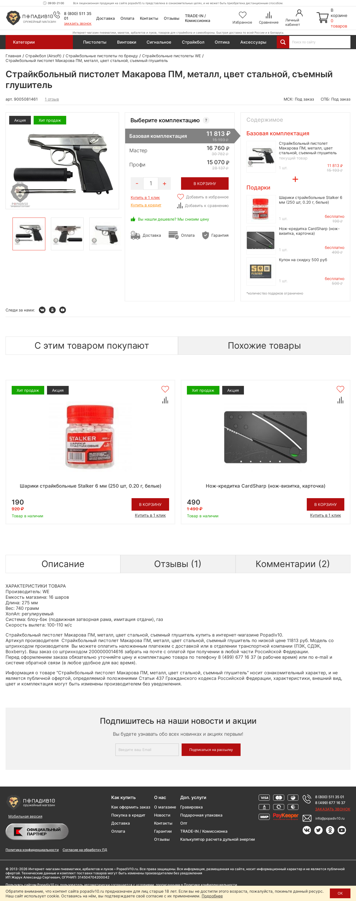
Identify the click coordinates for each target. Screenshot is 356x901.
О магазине (165, 807)
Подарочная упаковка (201, 815)
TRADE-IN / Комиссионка (197, 18)
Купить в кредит (146, 205)
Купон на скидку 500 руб (303, 259)
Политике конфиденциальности (210, 885)
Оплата (127, 18)
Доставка (105, 18)
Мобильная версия (25, 816)
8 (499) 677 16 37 (330, 802)
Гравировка (191, 807)
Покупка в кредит (128, 815)
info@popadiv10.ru (330, 818)
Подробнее (212, 895)
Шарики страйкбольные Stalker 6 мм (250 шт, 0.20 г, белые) (310, 199)
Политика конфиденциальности (32, 850)
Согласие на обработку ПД (85, 850)
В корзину (150, 504)
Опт (183, 823)
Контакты (149, 18)
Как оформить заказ (130, 807)
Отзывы (171, 18)
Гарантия (220, 235)
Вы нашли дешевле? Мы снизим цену (173, 219)
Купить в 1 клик (145, 197)
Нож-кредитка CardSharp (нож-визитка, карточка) (309, 231)
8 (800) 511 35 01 (329, 797)
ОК (340, 893)
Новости (162, 815)
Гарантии (163, 831)
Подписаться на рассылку (211, 750)
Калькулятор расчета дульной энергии (217, 839)
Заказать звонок (78, 23)
